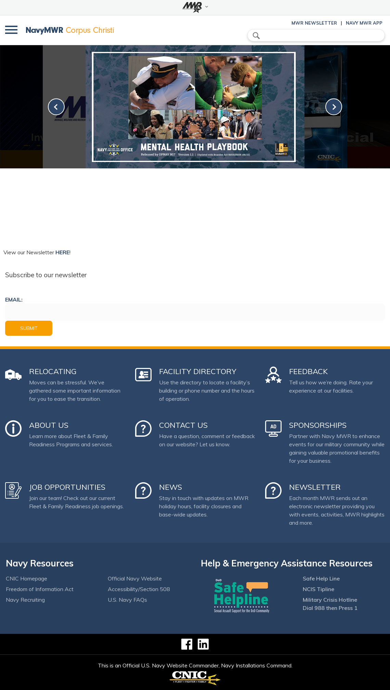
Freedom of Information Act (40, 589)
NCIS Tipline (318, 589)
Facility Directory (197, 371)
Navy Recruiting (25, 599)
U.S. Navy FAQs (127, 599)
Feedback (308, 371)
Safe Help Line (321, 578)
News (170, 487)
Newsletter (315, 487)
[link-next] (333, 107)
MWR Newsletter (314, 23)
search (256, 35)
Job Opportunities (67, 487)
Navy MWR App (364, 23)
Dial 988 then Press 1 (330, 607)
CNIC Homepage (26, 578)
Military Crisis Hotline (330, 599)
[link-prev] (56, 107)
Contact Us (183, 425)
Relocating (53, 371)
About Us (48, 425)
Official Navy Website (135, 578)
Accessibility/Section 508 (139, 589)
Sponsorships (318, 425)
